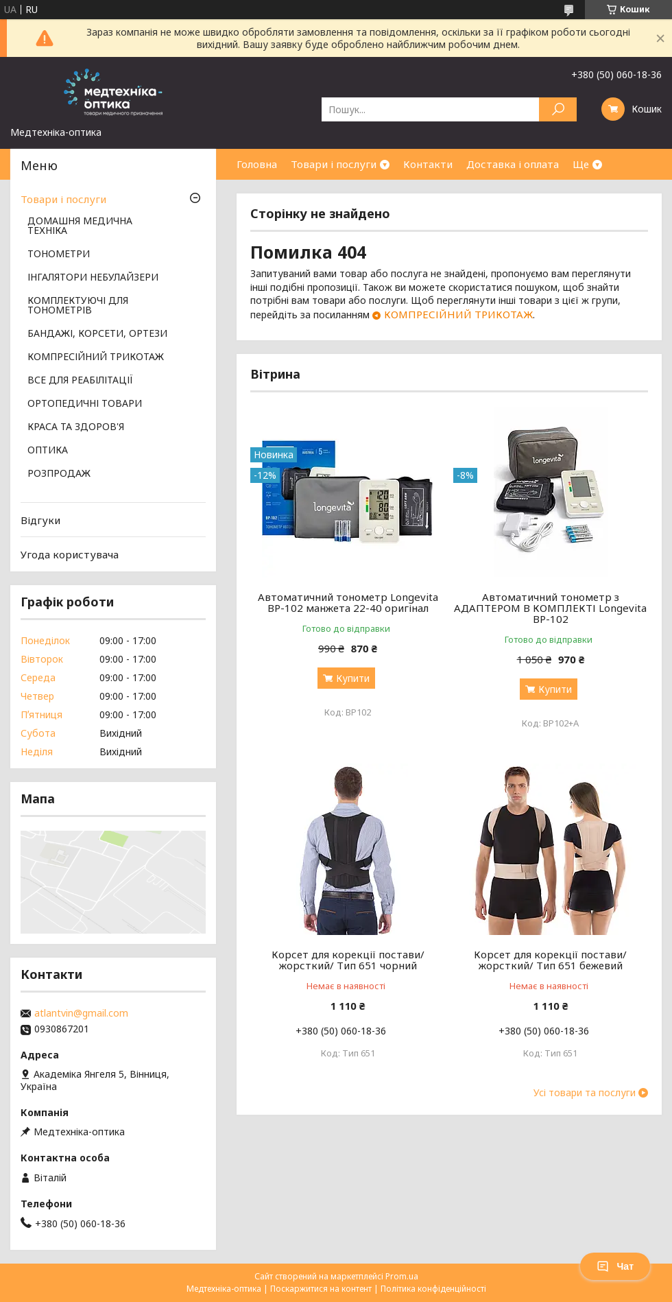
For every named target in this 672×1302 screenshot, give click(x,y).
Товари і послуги (333, 164)
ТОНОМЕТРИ (58, 254)
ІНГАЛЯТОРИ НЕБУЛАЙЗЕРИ (92, 277)
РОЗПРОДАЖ (59, 474)
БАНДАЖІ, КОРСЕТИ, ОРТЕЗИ (97, 334)
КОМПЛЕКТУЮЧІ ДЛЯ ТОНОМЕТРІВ (77, 306)
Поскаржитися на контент (321, 1288)
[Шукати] (558, 109)
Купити (353, 678)
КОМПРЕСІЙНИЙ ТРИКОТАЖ (458, 314)
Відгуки (40, 520)
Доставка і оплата (512, 164)
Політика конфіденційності (433, 1288)
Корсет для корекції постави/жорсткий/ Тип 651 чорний (348, 960)
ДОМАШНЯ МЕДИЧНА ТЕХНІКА (79, 226)
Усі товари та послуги (584, 1093)
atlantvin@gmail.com (81, 1013)
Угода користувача (70, 554)
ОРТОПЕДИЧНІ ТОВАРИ (84, 404)
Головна (257, 164)
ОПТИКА (47, 450)
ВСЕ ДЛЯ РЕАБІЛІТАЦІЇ (80, 380)
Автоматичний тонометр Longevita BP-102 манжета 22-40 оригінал (348, 602)
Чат (615, 1266)
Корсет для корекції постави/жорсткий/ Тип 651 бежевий (550, 960)
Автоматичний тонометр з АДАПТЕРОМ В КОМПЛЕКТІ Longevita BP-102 (550, 607)
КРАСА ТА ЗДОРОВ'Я (75, 427)
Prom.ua (401, 1276)
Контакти (428, 164)
